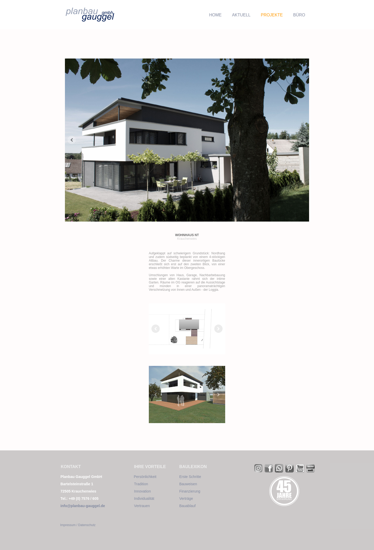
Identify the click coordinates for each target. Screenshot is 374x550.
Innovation (142, 491)
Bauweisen (188, 484)
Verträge (186, 498)
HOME (215, 15)
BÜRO (299, 15)
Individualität (144, 498)
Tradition (141, 484)
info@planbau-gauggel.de (83, 506)
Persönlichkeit (145, 477)
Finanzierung (189, 491)
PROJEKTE (272, 15)
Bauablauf (187, 506)
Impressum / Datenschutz (78, 525)
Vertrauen (142, 506)
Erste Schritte (190, 477)
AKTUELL (241, 15)
